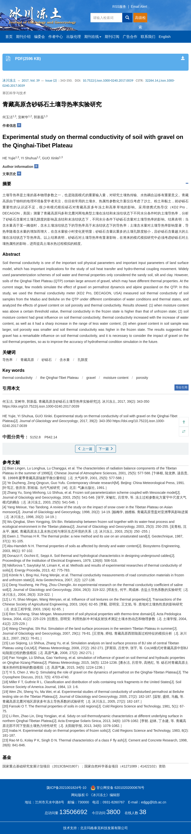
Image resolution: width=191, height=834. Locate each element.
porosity (142, 378)
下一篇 (106, 449)
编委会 (39, 36)
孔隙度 (83, 360)
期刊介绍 (23, 36)
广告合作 (130, 36)
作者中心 (55, 36)
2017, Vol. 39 (31, 80)
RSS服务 (119, 7)
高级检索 (140, 19)
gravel (91, 378)
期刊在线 (92, 36)
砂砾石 (47, 360)
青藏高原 (27, 360)
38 (142, 812)
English (165, 36)
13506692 (73, 812)
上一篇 (85, 449)
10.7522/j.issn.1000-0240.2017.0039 (108, 80)
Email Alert (139, 7)
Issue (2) (51, 80)
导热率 (7, 360)
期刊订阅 (112, 36)
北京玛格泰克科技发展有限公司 (104, 828)
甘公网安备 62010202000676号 (117, 788)
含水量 (65, 360)
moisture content (116, 378)
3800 (113, 812)
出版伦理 (73, 36)
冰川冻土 (9, 80)
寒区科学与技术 (14, 93)
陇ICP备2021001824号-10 (66, 788)
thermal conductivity (17, 378)
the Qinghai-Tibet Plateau (59, 378)
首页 (9, 36)
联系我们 (148, 36)
